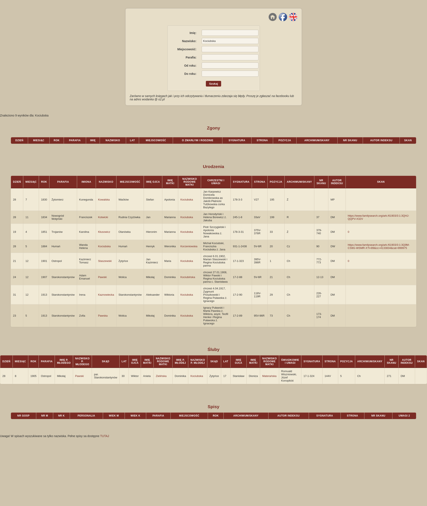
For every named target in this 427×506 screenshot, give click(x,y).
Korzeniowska (188, 246)
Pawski (102, 277)
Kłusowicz (104, 231)
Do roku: (190, 73)
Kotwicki (103, 217)
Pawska (103, 315)
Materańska (269, 376)
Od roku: (190, 65)
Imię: (193, 33)
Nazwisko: (189, 41)
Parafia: (191, 57)
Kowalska (104, 199)
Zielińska (161, 376)
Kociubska (186, 199)
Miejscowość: (186, 49)
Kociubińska (187, 277)
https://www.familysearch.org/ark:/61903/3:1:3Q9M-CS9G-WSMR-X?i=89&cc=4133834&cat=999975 (379, 246)
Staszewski (105, 261)
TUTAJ (104, 436)
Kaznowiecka (106, 294)
